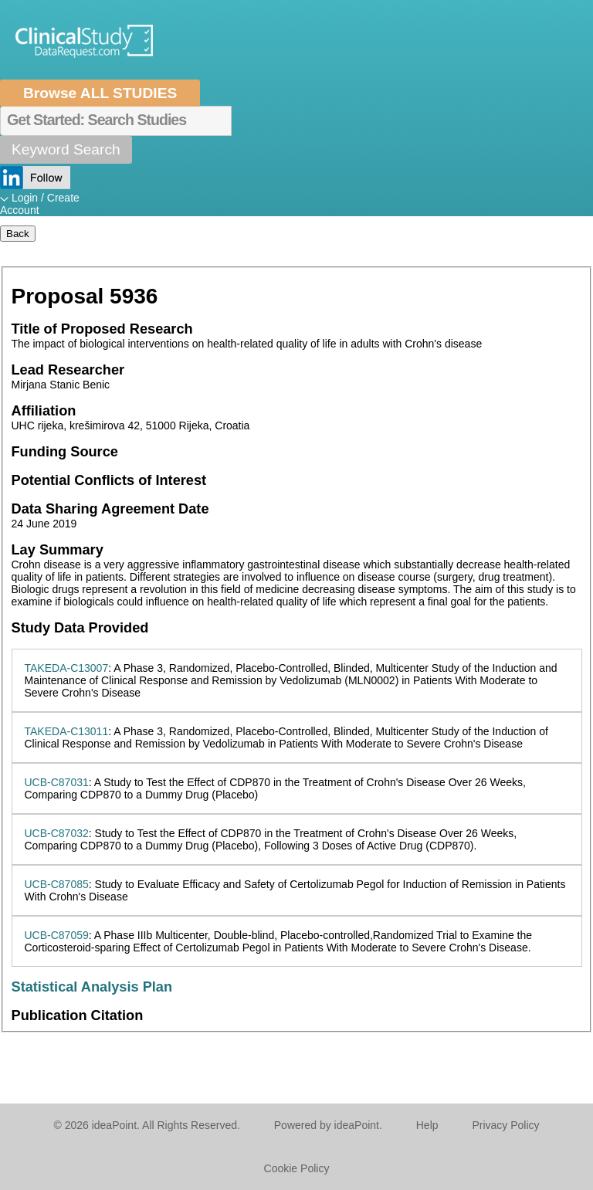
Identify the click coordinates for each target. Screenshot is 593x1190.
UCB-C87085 (57, 884)
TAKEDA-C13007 (67, 668)
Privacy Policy (505, 1125)
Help (427, 1125)
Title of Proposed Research (102, 329)
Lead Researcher (68, 370)
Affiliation (44, 411)
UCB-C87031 (57, 782)
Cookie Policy (297, 1168)
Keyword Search (66, 149)
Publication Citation (78, 1015)
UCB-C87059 (57, 935)
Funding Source (65, 451)
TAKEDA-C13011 (67, 731)
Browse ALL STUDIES (100, 93)
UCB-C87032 (57, 833)
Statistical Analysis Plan (92, 987)
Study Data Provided (80, 628)
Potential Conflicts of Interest (109, 480)
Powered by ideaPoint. (328, 1125)
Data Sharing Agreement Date (110, 509)
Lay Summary (57, 550)
